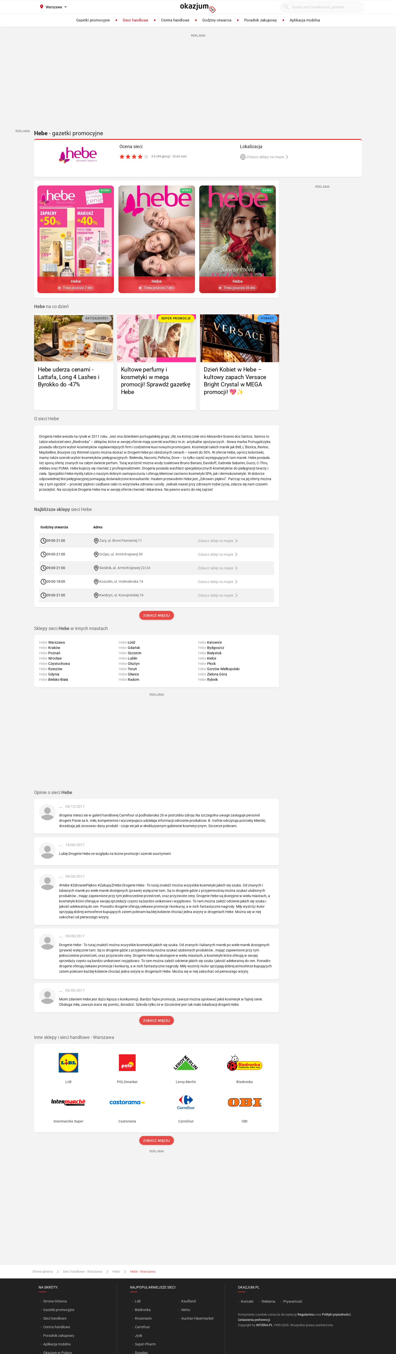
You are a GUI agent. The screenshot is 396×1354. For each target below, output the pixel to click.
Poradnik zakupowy (58, 1336)
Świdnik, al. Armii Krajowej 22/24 (124, 568)
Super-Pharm (145, 1344)
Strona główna (42, 1271)
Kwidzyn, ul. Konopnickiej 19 (121, 595)
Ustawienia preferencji (254, 1320)
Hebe (116, 1271)
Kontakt (247, 1301)
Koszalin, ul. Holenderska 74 (121, 581)
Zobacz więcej (156, 615)
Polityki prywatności (336, 1314)
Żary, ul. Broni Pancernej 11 (120, 541)
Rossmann (143, 1318)
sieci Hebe (63, 509)
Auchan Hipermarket (197, 1318)
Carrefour (142, 1327)
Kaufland (188, 1301)
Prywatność (292, 1301)
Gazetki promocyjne (58, 1310)
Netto (185, 1310)
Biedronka (143, 1310)
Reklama (268, 1301)
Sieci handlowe (54, 1318)
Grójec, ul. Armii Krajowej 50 (121, 554)
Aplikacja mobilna (57, 1344)
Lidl (137, 1301)
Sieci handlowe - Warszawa (82, 1271)
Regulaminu (306, 1314)
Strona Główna (55, 1301)
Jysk (138, 1336)
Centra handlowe (56, 1327)
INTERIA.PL (264, 1325)
